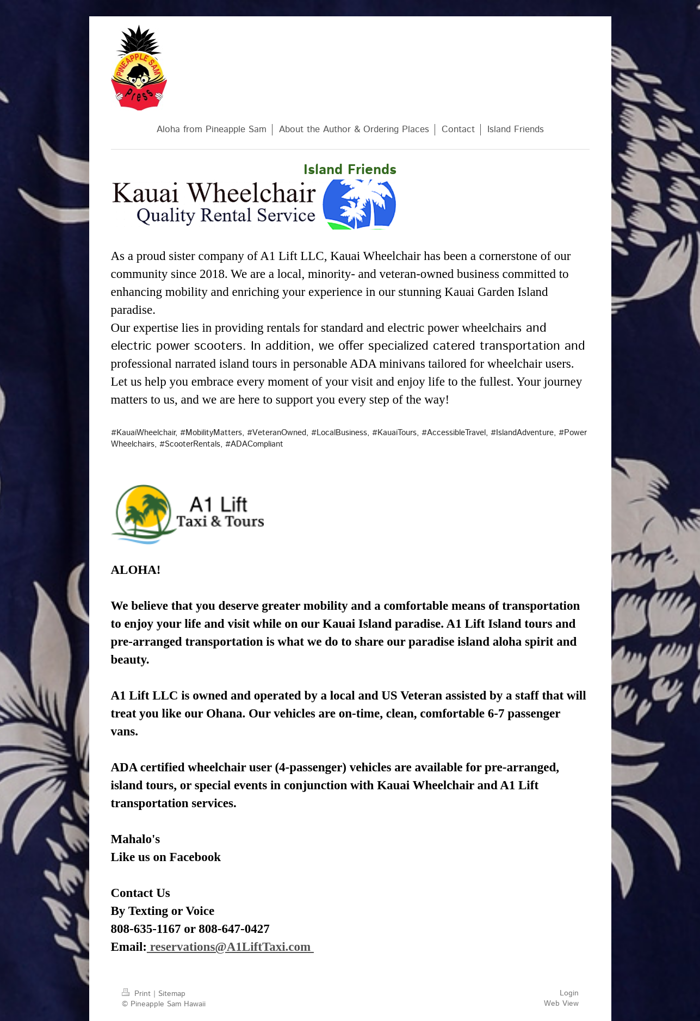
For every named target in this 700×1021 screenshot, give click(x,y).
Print (137, 993)
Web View (561, 1003)
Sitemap (171, 993)
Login (569, 993)
